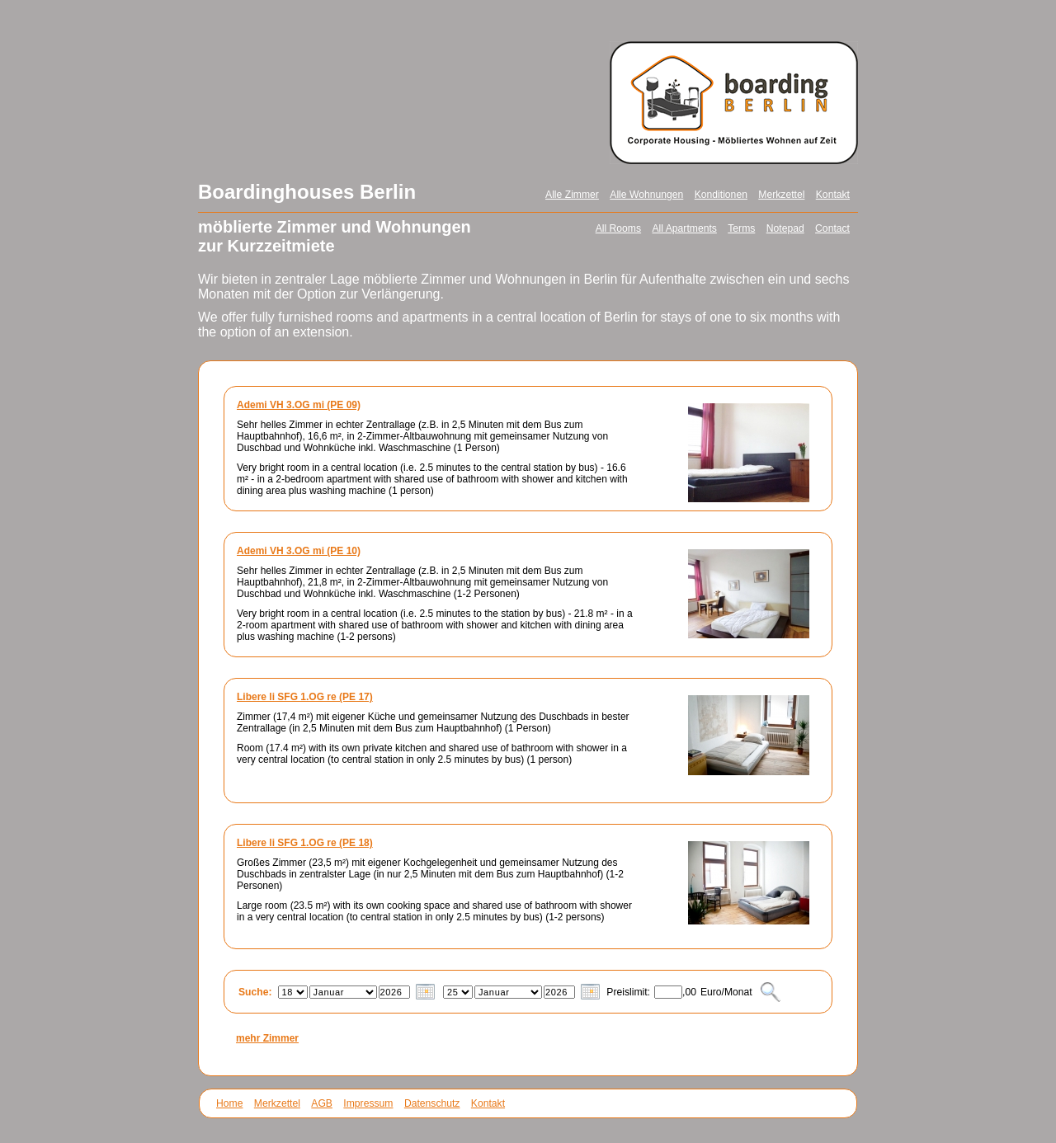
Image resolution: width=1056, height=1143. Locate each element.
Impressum (368, 1103)
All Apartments (684, 228)
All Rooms (618, 228)
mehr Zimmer (267, 1038)
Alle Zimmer (572, 194)
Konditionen (721, 194)
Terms (741, 228)
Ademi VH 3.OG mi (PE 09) (299, 405)
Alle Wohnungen (646, 194)
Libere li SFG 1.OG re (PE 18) (305, 843)
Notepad (785, 228)
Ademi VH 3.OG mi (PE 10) (299, 551)
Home (229, 1103)
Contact (832, 228)
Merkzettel (781, 194)
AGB (321, 1103)
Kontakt (833, 194)
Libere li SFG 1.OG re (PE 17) (305, 697)
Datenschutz (432, 1103)
